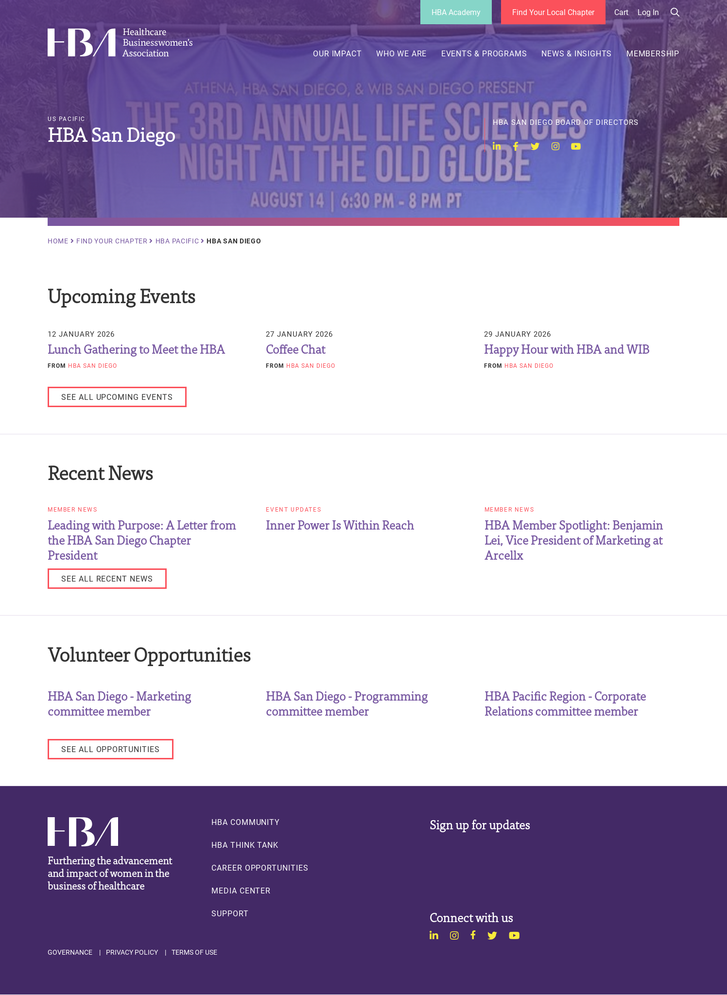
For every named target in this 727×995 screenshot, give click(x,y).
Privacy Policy (132, 952)
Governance (70, 952)
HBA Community (245, 822)
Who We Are (401, 53)
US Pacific (67, 119)
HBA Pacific (177, 241)
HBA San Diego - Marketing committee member (119, 703)
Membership (652, 53)
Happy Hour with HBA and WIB (566, 348)
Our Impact (337, 53)
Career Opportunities (260, 868)
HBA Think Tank (244, 845)
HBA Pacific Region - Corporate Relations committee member (565, 703)
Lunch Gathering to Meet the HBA (136, 348)
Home (58, 241)
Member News (73, 509)
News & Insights (576, 53)
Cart (621, 12)
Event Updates (293, 509)
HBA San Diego (92, 365)
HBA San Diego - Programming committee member (347, 703)
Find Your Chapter (112, 241)
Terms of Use (194, 952)
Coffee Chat (295, 348)
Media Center (241, 890)
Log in (648, 12)
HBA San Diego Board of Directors (566, 122)
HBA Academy (456, 12)
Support (230, 913)
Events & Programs (484, 53)
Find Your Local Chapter (553, 12)
